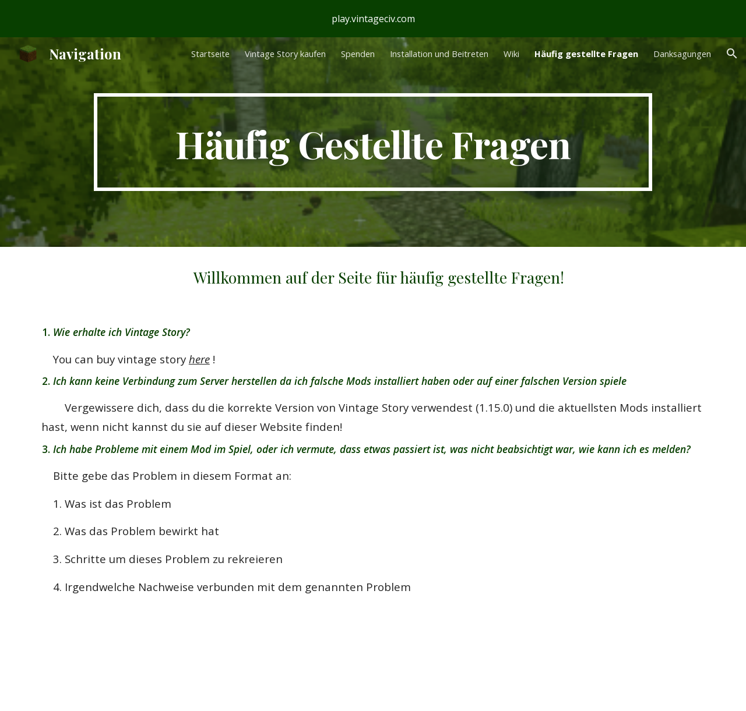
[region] (373, 18)
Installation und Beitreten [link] (439, 53)
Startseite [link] (210, 53)
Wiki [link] (511, 53)
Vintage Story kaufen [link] (285, 53)
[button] (732, 54)
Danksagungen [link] (682, 53)
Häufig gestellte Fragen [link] (586, 53)
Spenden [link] (358, 53)
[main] (373, 142)
